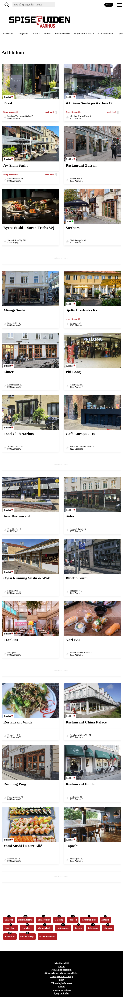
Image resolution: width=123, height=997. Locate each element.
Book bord (49, 112)
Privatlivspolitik (61, 963)
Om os (61, 966)
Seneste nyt (8, 33)
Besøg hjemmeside (10, 112)
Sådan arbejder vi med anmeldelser (61, 973)
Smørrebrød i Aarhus (84, 33)
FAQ (61, 980)
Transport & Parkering (61, 976)
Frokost (47, 33)
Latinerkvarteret (106, 33)
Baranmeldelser (62, 33)
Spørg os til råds (61, 993)
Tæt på (108, 5)
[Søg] (7, 5)
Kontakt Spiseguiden (62, 970)
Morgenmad (23, 33)
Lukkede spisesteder (61, 990)
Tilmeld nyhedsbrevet (61, 983)
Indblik (61, 986)
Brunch (36, 33)
